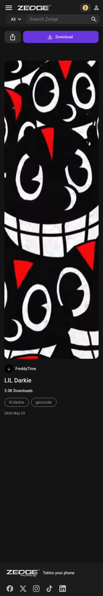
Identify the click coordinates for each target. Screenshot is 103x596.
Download (60, 37)
